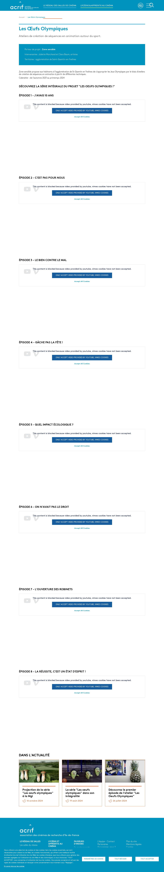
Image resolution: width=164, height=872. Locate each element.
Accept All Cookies (82, 117)
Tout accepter (147, 859)
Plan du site (131, 841)
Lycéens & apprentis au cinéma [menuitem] (97, 6)
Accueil (22, 17)
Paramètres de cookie (93, 859)
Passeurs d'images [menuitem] (52, 16)
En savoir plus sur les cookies (14, 866)
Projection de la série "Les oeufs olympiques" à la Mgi (37, 793)
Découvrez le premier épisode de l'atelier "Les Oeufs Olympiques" (124, 793)
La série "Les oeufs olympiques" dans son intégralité (79, 793)
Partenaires (102, 844)
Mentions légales (133, 844)
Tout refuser (120, 859)
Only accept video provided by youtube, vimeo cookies (82, 111)
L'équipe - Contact (106, 841)
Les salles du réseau (28, 845)
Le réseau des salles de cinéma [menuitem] (59, 6)
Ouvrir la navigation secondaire (150, 5)
